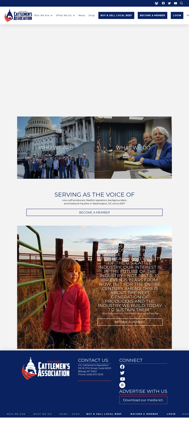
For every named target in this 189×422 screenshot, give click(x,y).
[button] (182, 3)
